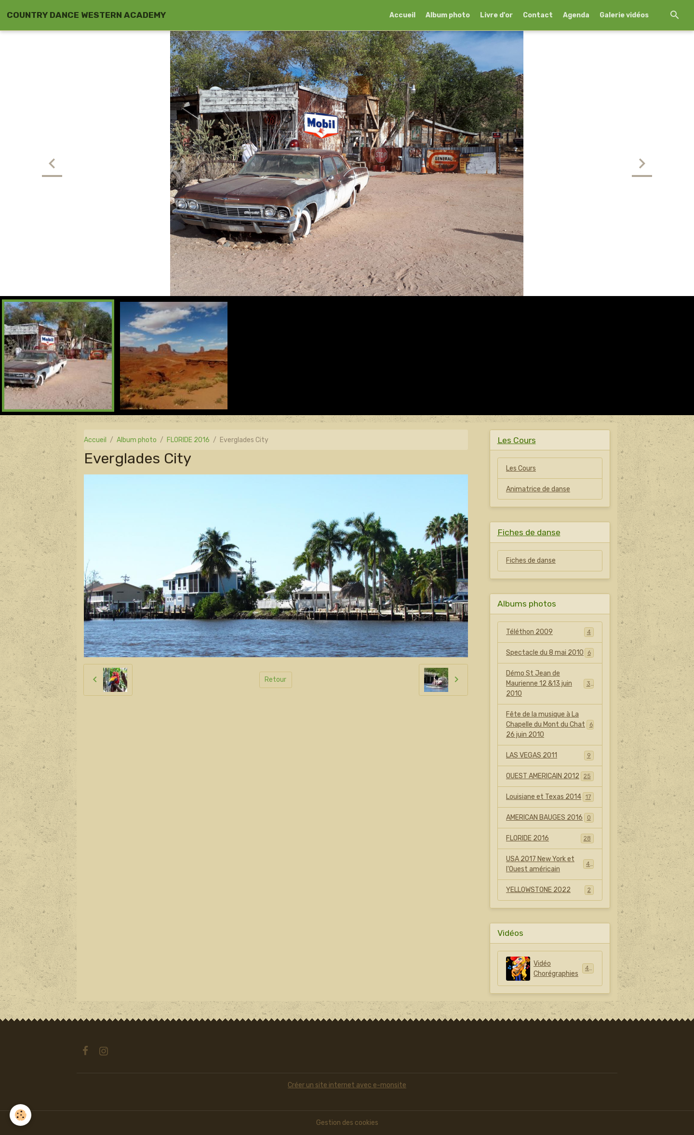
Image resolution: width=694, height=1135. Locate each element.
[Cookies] (20, 1115)
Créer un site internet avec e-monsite (347, 1085)
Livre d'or (496, 15)
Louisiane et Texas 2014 (550, 797)
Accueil (402, 15)
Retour (275, 680)
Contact (538, 15)
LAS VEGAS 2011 (550, 755)
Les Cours (521, 468)
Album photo (448, 15)
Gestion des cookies (347, 1123)
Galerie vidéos (624, 15)
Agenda (576, 15)
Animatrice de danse (538, 489)
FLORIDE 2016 (188, 440)
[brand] (86, 15)
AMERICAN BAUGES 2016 (550, 818)
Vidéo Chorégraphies (550, 969)
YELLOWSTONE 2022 (550, 890)
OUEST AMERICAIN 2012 (550, 776)
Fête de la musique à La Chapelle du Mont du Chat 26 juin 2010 (550, 724)
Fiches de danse (531, 560)
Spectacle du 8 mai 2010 (550, 653)
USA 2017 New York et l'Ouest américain (550, 864)
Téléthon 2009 (550, 632)
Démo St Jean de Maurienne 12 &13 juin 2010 (550, 683)
